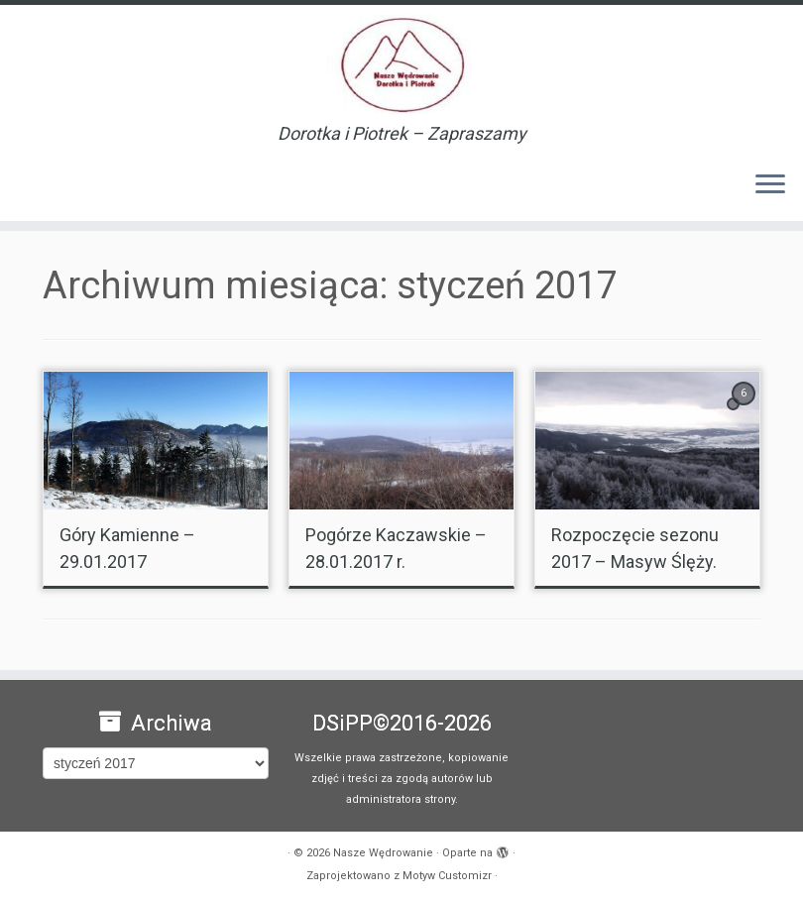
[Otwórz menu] (770, 185)
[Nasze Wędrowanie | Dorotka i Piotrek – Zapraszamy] (401, 64)
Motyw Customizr (447, 875)
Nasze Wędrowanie (383, 852)
